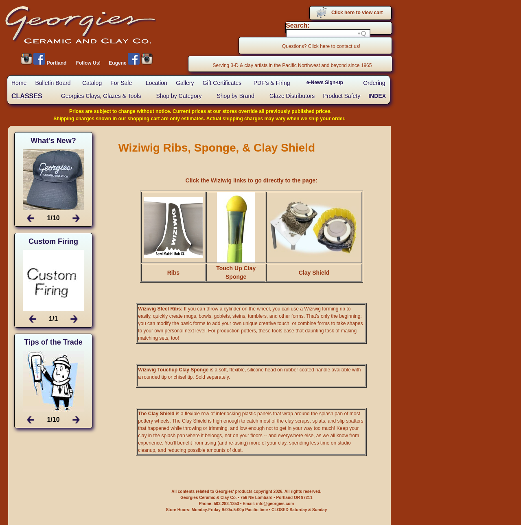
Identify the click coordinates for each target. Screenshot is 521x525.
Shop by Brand (235, 96)
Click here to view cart (357, 12)
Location (156, 83)
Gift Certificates (222, 83)
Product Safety (341, 96)
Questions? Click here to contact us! (321, 46)
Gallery (185, 83)
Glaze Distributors (292, 96)
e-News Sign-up (324, 82)
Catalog (92, 83)
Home (18, 83)
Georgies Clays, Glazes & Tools (101, 96)
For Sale (121, 83)
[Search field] (328, 34)
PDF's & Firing (272, 83)
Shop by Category (178, 96)
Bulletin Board (52, 83)
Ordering (374, 83)
